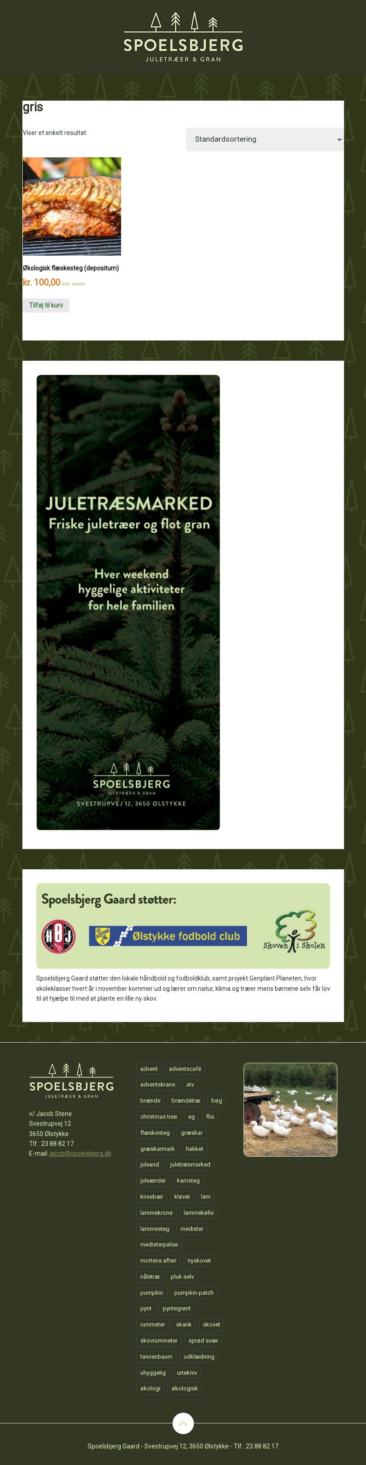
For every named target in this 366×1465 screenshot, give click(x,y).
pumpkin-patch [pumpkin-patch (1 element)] (194, 1292)
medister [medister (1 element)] (192, 1228)
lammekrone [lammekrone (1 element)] (156, 1212)
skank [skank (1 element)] (184, 1324)
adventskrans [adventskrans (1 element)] (157, 1084)
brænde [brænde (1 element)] (150, 1100)
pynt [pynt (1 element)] (145, 1308)
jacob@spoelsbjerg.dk (80, 1153)
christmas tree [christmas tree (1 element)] (158, 1116)
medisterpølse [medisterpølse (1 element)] (159, 1244)
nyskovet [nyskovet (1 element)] (199, 1260)
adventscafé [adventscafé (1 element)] (185, 1068)
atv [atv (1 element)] (190, 1084)
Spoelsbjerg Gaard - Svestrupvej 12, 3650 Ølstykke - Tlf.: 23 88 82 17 (183, 1446)
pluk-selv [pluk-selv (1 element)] (182, 1276)
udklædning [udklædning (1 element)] (199, 1356)
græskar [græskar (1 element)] (191, 1132)
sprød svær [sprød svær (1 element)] (203, 1340)
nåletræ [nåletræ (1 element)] (150, 1276)
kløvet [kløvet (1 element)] (182, 1196)
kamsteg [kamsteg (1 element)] (188, 1180)
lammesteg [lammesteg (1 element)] (154, 1228)
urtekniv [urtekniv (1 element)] (187, 1372)
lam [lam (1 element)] (205, 1196)
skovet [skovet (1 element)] (211, 1324)
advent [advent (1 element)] (149, 1068)
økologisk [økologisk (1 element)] (185, 1388)
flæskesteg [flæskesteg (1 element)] (155, 1132)
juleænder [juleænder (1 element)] (153, 1180)
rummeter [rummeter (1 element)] (152, 1324)
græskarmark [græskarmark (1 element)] (157, 1148)
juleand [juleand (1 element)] (149, 1164)
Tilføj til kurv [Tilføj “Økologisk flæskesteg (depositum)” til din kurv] (46, 305)
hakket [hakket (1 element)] (194, 1148)
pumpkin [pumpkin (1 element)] (151, 1292)
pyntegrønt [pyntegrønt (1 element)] (177, 1308)
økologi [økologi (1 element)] (150, 1388)
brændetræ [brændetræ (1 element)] (186, 1100)
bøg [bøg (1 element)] (216, 1100)
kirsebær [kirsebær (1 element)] (151, 1196)
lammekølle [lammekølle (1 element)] (199, 1212)
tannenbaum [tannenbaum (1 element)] (156, 1356)
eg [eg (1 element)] (191, 1116)
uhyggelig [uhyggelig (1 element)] (153, 1372)
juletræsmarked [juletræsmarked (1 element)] (190, 1164)
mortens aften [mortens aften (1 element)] (158, 1260)
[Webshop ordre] (265, 139)
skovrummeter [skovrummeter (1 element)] (158, 1340)
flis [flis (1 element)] (210, 1116)
